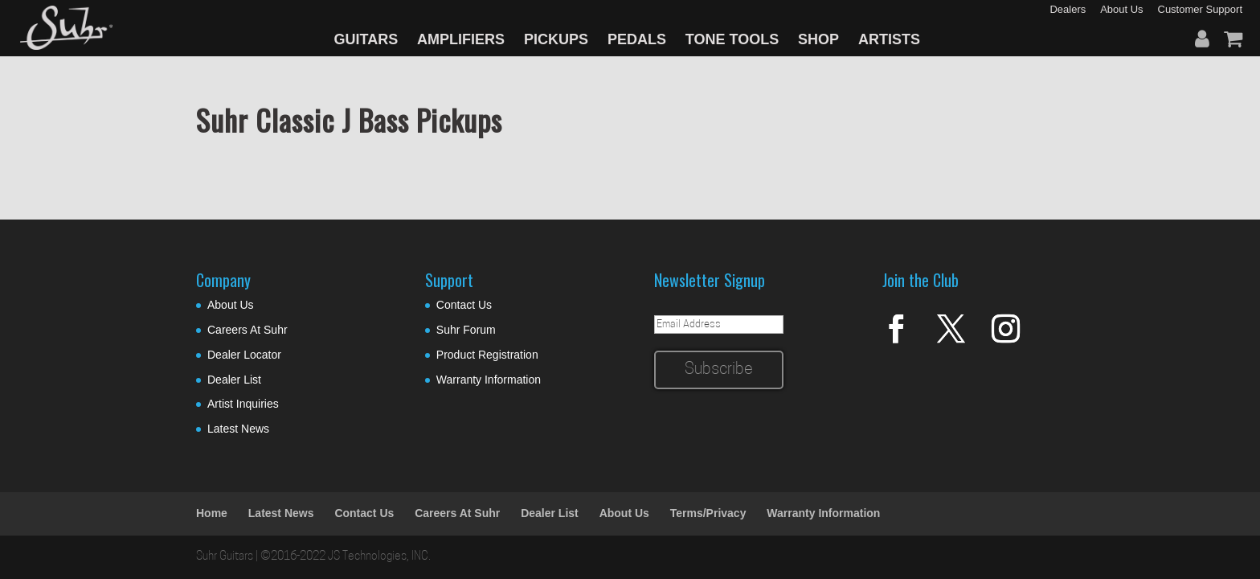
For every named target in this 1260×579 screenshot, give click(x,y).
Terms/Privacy (708, 513)
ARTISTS (889, 39)
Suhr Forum (466, 329)
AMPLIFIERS (461, 39)
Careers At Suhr (247, 329)
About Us (230, 304)
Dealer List (234, 379)
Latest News (238, 428)
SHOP (818, 39)
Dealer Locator (244, 354)
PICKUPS (556, 39)
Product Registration (487, 354)
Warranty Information (488, 379)
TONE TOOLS (732, 39)
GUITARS (366, 39)
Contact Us (464, 304)
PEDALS (637, 39)
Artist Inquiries (243, 403)
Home (211, 513)
